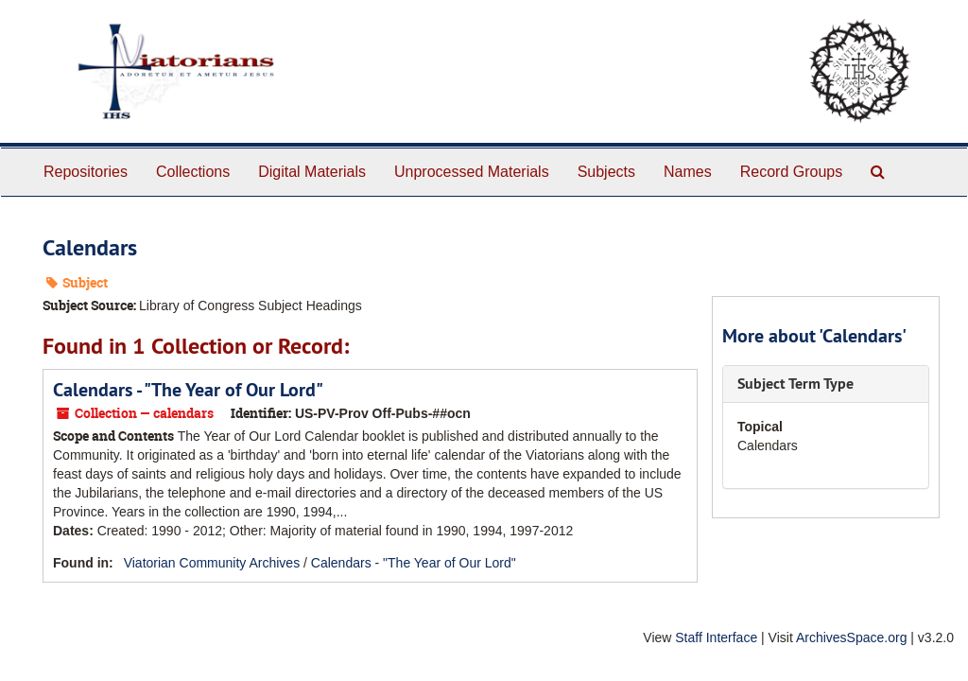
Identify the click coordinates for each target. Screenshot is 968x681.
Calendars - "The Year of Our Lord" (188, 389)
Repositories (85, 172)
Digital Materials (312, 172)
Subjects (606, 172)
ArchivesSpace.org (852, 637)
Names (688, 172)
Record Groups (791, 172)
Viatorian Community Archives (212, 562)
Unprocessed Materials (471, 172)
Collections (193, 172)
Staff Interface (716, 637)
